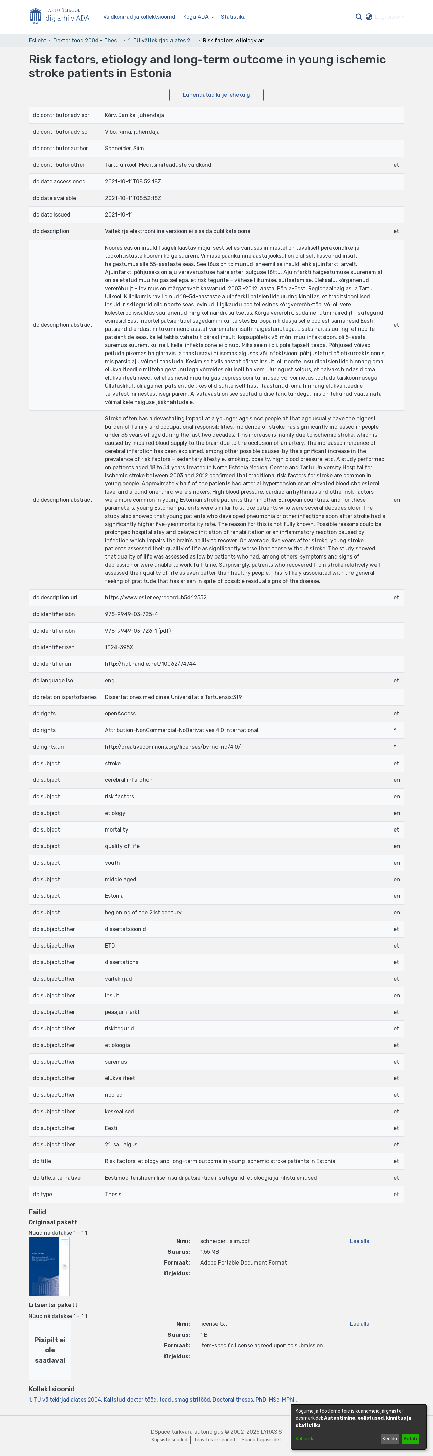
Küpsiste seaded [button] (169, 1440)
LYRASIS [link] (271, 1432)
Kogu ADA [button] (196, 17)
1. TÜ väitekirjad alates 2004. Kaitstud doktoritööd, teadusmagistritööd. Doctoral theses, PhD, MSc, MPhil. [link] (162, 40)
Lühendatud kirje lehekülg (216, 95)
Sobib (410, 1439)
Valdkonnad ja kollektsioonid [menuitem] (139, 17)
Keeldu (390, 1439)
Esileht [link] (37, 40)
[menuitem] (198, 17)
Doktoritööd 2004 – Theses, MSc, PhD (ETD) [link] (87, 40)
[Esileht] (62, 17)
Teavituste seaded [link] (214, 1440)
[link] (163, 1399)
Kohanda (305, 1439)
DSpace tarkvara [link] (172, 1432)
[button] (359, 17)
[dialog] (358, 1426)
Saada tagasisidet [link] (261, 1440)
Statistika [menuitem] (233, 17)
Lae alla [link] (359, 1241)
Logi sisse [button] (388, 17)
